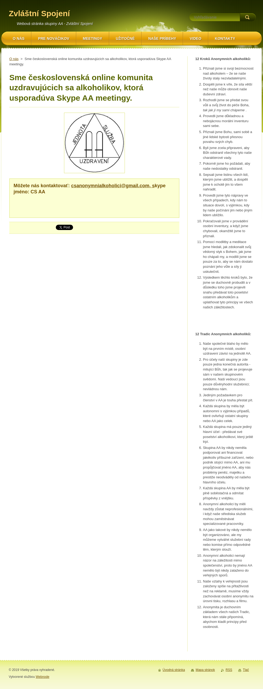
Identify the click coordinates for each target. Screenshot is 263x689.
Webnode (42, 677)
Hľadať (248, 17)
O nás (14, 59)
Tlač (246, 670)
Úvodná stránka (174, 670)
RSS (229, 670)
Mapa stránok (205, 670)
